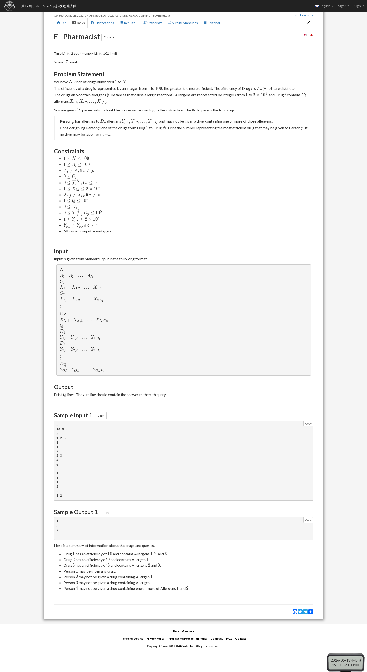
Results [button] (129, 23)
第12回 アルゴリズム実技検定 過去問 (49, 6)
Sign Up (344, 6)
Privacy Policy (155, 638)
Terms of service (132, 638)
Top (62, 23)
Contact (240, 638)
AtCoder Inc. (186, 646)
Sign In (359, 6)
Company (216, 638)
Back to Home (304, 15)
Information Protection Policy (187, 638)
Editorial (212, 23)
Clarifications (102, 23)
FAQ (229, 638)
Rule (176, 631)
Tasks (78, 23)
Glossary (188, 631)
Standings (152, 23)
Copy (101, 415)
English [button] (324, 6)
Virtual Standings (183, 23)
